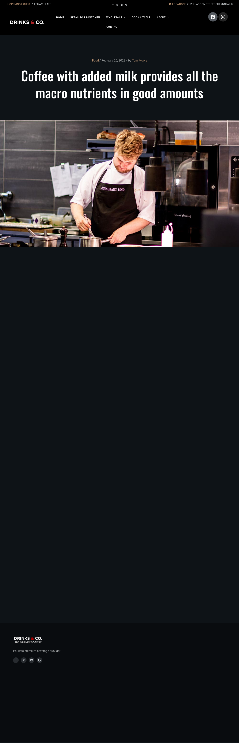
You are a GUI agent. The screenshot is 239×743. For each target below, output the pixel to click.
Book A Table (141, 17)
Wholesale (114, 17)
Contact (112, 26)
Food (95, 60)
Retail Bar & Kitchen (85, 17)
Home (60, 17)
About (161, 17)
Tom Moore (139, 60)
